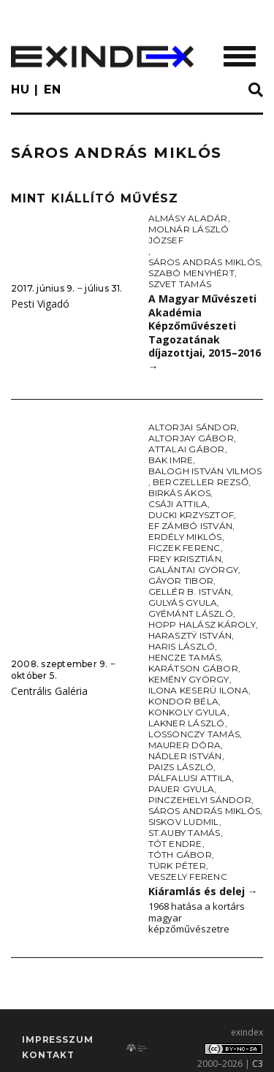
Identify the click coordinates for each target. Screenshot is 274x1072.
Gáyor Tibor (181, 580)
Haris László (182, 646)
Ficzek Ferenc (184, 547)
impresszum (57, 1039)
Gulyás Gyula (183, 602)
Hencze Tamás (184, 657)
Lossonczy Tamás (194, 734)
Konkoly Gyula (187, 712)
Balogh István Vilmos (205, 470)
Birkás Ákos (179, 492)
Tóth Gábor (180, 854)
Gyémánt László (190, 613)
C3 (257, 1063)
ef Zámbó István (190, 525)
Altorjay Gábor (191, 438)
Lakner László (186, 723)
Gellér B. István (190, 591)
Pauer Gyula (181, 788)
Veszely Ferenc (187, 876)
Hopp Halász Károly (202, 624)
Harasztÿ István (190, 635)
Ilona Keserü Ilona (198, 690)
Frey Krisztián (184, 558)
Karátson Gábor (193, 668)
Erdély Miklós (185, 536)
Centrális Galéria (49, 691)
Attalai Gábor (186, 449)
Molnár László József (188, 235)
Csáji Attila (178, 503)
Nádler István (185, 755)
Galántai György (193, 569)
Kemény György (188, 679)
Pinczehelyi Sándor (199, 799)
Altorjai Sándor (192, 427)
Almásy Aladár (188, 218)
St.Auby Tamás (184, 832)
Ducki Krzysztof (191, 514)
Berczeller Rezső (200, 481)
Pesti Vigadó (40, 304)
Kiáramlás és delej (203, 891)
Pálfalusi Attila (190, 777)
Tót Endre (175, 843)
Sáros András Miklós (204, 261)
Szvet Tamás (180, 283)
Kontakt (48, 1054)
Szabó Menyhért (191, 272)
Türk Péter (177, 865)
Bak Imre (171, 460)
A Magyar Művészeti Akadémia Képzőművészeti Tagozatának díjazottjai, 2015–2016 (204, 332)
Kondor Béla (183, 701)
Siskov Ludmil (183, 821)
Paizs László (181, 766)
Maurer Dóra (184, 745)
